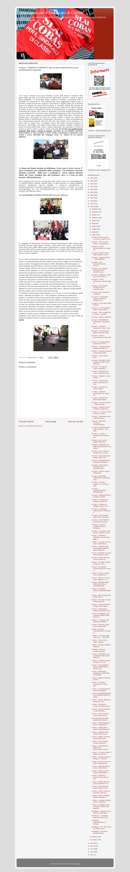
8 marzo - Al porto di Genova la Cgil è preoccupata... (101, 605)
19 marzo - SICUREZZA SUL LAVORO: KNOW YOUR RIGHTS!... (101, 362)
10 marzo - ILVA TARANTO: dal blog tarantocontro (101, 520)
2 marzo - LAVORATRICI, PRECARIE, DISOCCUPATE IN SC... (100, 747)
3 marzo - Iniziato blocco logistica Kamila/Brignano (101, 728)
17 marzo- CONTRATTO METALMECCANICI (100, 398)
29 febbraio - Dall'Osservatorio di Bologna (99, 822)
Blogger (77, 864)
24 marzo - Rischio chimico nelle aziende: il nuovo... (100, 253)
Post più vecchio (75, 421)
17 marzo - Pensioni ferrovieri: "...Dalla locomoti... (101, 403)
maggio (94, 229)
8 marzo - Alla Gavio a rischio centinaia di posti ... (101, 600)
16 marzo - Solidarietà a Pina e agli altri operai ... (101, 417)
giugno (94, 226)
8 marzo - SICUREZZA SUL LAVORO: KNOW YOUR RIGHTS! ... (101, 615)
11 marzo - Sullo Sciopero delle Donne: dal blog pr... (101, 516)
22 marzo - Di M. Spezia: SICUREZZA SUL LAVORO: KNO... (100, 287)
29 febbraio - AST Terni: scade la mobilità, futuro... (101, 827)
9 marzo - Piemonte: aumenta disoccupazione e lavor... (101, 553)
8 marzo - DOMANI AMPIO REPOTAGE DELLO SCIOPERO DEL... (100, 584)
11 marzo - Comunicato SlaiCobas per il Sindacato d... (101, 510)
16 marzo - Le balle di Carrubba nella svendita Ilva (100, 435)
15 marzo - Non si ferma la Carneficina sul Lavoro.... (100, 452)
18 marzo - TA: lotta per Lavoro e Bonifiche (99, 367)
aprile (94, 232)
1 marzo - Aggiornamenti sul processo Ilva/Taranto (101, 767)
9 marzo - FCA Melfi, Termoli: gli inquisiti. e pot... (101, 563)
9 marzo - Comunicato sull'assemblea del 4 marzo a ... (101, 568)
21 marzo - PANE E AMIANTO (101, 317)
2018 (92, 201)
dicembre (95, 209)
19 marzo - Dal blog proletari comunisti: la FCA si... (101, 342)
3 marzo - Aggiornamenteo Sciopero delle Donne (100, 733)
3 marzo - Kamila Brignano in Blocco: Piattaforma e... (101, 723)
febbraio (95, 837)
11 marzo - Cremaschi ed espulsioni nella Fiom (100, 500)
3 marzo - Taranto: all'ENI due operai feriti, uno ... (101, 700)
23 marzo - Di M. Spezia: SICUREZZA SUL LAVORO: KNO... (100, 270)
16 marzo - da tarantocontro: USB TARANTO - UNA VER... (101, 429)
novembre (95, 212)
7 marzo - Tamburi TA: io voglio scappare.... (99, 641)
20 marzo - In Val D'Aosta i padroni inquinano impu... (101, 331)
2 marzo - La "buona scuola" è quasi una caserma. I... (101, 753)
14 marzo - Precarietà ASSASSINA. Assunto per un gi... (101, 477)
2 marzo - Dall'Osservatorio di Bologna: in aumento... (101, 757)
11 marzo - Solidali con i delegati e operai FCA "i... (101, 505)
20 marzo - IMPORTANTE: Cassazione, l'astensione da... (100, 321)
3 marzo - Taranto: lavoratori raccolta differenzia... (101, 737)
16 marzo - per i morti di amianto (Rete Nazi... (99, 441)
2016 (92, 206)
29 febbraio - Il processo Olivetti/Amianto (99, 832)
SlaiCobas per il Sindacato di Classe (51, 13)
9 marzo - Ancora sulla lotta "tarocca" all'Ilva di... (100, 558)
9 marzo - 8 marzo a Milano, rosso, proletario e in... (101, 574)
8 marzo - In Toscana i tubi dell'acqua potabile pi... (100, 621)
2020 (92, 195)
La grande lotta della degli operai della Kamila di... (100, 719)
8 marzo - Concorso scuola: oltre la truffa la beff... (101, 625)
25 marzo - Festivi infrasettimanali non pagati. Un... (101, 248)
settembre (95, 217)
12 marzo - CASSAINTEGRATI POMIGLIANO (99, 490)
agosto (94, 220)
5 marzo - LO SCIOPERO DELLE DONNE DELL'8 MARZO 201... (100, 666)
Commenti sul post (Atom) (33, 426)
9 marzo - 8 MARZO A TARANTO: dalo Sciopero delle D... (101, 537)
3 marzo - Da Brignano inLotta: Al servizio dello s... (101, 705)
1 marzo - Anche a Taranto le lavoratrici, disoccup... (101, 792)
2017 (92, 204)
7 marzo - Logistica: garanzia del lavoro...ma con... (101, 661)
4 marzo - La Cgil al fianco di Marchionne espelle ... (101, 689)
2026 (92, 178)
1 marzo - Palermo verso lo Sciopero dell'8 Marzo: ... (100, 771)
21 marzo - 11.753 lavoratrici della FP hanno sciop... (101, 308)
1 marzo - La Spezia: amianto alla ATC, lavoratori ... (101, 801)
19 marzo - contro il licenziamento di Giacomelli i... (101, 337)
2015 (92, 843)
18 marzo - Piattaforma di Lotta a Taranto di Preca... (101, 372)
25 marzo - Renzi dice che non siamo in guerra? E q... (101, 238)
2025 (92, 181)
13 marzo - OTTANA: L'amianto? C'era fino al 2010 (100, 484)
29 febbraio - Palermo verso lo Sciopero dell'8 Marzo (101, 812)
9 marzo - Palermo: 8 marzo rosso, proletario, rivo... (101, 578)
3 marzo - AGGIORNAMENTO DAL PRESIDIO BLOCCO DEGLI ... (101, 695)
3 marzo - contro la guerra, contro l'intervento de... (100, 714)
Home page (50, 421)
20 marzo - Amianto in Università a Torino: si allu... (101, 327)
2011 (92, 854)
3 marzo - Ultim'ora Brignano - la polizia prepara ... (101, 710)
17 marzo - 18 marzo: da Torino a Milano (100, 388)
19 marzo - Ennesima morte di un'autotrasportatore (101, 352)
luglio (94, 223)
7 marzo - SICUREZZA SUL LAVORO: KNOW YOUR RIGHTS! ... (101, 655)
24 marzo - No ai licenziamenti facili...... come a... (99, 263)
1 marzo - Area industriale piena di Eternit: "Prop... (100, 787)
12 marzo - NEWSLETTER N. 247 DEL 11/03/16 (101, 496)
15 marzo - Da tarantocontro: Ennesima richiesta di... (101, 461)
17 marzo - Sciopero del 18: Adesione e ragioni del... (101, 408)
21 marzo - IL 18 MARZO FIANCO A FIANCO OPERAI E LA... (100, 298)
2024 (92, 184)
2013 (92, 849)
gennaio (95, 840)
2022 (92, 189)
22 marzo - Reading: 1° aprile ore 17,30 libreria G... (101, 275)
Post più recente (26, 421)
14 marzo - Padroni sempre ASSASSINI (100, 472)
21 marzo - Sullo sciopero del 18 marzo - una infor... (101, 313)
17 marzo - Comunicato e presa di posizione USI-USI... (100, 382)
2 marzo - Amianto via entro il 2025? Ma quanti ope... (101, 762)
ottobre (94, 215)
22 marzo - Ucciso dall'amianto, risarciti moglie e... (101, 281)
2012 (92, 852)
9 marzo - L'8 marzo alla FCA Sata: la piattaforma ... (101, 543)
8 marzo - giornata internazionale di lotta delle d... (101, 630)
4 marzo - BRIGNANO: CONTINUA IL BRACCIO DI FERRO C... (101, 673)
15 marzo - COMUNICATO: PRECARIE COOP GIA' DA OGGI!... (101, 446)
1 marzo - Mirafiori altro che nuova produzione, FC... (100, 782)
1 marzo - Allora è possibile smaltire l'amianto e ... (100, 796)
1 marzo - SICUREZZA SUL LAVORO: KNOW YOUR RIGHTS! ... (101, 806)
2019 (92, 198)
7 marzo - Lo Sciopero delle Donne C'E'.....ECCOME (101, 636)
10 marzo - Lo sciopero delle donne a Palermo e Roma (101, 532)
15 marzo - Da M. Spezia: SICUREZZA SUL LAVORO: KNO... (100, 466)
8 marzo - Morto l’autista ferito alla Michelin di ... (101, 596)
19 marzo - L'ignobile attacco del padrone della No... (101, 347)
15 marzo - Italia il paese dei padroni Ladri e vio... (101, 456)
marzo (94, 235)
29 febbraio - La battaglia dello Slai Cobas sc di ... (100, 816)
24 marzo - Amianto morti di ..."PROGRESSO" (101, 258)
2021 (92, 192)
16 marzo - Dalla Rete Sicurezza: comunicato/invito (99, 422)
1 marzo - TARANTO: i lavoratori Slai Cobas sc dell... (100, 777)
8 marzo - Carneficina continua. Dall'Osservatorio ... (101, 590)
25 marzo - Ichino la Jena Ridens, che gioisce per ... (101, 242)
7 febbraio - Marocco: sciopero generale (98, 650)
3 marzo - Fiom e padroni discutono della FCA (100, 742)
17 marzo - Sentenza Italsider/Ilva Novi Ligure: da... (100, 393)
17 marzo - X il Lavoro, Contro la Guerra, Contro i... (101, 412)
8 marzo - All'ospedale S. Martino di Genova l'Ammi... (101, 610)
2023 (92, 186)
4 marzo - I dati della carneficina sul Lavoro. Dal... (100, 684)
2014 (92, 846)
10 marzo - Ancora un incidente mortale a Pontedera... (99, 526)
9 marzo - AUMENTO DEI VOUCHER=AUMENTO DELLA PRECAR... (100, 548)
